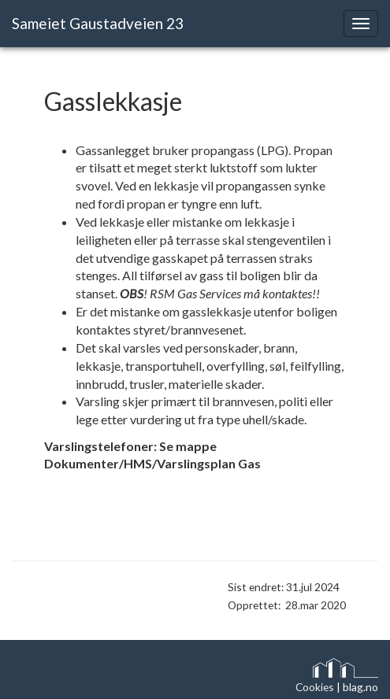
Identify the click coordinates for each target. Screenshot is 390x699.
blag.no (360, 686)
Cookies (314, 686)
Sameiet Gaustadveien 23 (98, 23)
